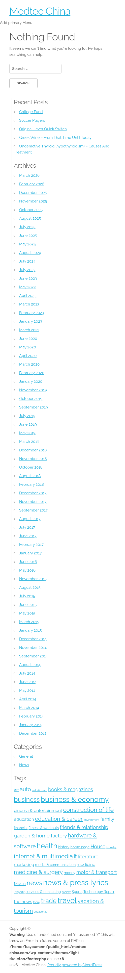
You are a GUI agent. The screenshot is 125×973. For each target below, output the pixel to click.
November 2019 (33, 390)
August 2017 (30, 519)
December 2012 (32, 733)
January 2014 (30, 725)
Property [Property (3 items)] (19, 891)
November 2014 (33, 647)
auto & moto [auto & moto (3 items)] (39, 790)
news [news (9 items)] (34, 883)
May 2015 (27, 613)
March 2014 (29, 707)
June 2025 (28, 235)
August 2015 (30, 587)
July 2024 (27, 261)
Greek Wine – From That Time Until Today (55, 137)
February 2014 (31, 716)
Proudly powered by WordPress (74, 965)
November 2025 (33, 201)
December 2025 (33, 192)
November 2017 (33, 501)
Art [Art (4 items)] (16, 790)
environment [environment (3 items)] (91, 819)
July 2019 (27, 416)
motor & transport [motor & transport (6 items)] (96, 872)
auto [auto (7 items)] (25, 789)
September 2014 (33, 656)
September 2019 (33, 407)
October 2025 (31, 210)
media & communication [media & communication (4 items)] (55, 865)
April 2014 (27, 699)
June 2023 (28, 278)
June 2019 (28, 424)
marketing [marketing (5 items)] (24, 864)
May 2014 (27, 690)
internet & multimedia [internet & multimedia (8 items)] (43, 856)
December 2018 (33, 450)
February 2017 (31, 544)
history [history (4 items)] (63, 847)
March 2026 (29, 175)
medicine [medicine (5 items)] (86, 864)
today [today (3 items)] (36, 902)
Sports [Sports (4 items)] (77, 892)
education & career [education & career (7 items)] (59, 819)
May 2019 (27, 433)
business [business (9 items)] (27, 799)
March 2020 (29, 364)
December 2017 (32, 493)
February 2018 (31, 484)
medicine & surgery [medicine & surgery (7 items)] (38, 872)
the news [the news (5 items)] (23, 901)
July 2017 (27, 527)
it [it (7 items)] (75, 856)
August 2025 (30, 218)
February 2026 (31, 184)
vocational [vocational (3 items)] (40, 911)
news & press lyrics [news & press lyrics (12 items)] (75, 882)
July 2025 (27, 227)
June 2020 (28, 338)
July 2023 (27, 270)
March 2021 (29, 330)
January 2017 (30, 553)
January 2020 (30, 381)
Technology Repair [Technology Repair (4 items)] (98, 892)
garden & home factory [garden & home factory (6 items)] (40, 836)
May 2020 (27, 347)
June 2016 (28, 561)
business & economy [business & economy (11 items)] (75, 799)
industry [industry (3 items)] (111, 847)
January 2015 (30, 630)
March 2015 (29, 622)
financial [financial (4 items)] (20, 828)
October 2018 (30, 467)
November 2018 (33, 458)
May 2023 (27, 287)
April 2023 (27, 295)
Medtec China (39, 11)
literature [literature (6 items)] (88, 857)
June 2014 (28, 682)
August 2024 (30, 252)
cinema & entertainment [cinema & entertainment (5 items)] (38, 810)
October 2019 (30, 398)
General (26, 756)
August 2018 (30, 476)
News (24, 765)
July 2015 (27, 596)
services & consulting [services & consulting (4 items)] (43, 892)
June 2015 (28, 604)
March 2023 (29, 304)
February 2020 (31, 373)
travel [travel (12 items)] (67, 900)
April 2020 (28, 355)
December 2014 (33, 639)
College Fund (31, 112)
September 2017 (33, 510)
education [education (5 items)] (24, 819)
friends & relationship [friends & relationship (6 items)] (84, 827)
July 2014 (27, 673)
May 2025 (27, 244)
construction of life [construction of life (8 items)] (88, 809)
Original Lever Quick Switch (43, 129)
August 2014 (30, 664)
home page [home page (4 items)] (79, 847)
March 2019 (29, 441)
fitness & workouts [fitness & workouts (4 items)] (43, 828)
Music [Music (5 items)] (20, 883)
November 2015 (33, 579)
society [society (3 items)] (66, 891)
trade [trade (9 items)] (49, 901)
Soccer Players (32, 120)
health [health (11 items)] (47, 845)
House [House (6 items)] (97, 846)
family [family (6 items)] (107, 819)
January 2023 (30, 321)
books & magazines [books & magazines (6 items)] (70, 789)
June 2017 (28, 536)
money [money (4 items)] (69, 873)
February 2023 (31, 313)
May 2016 (27, 570)
